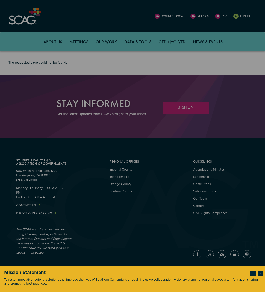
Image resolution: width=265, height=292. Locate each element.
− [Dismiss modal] (253, 273)
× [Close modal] (260, 273)
